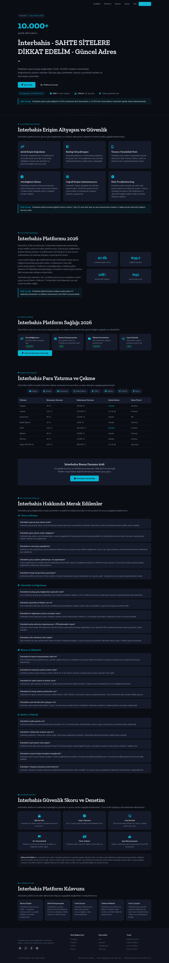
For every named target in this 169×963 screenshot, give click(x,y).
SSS (134, 4)
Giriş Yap (144, 4)
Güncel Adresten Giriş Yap (35, 353)
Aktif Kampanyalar (55, 903)
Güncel (127, 4)
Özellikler (96, 4)
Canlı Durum (79, 903)
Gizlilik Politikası (132, 942)
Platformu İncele (49, 85)
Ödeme (118, 4)
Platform (107, 4)
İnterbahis (23, 16)
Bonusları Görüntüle (84, 478)
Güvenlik (102, 942)
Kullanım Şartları (133, 939)
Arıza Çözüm (134, 903)
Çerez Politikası (132, 946)
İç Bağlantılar (103, 946)
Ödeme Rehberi (108, 903)
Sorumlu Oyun (132, 949)
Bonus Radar (26, 903)
